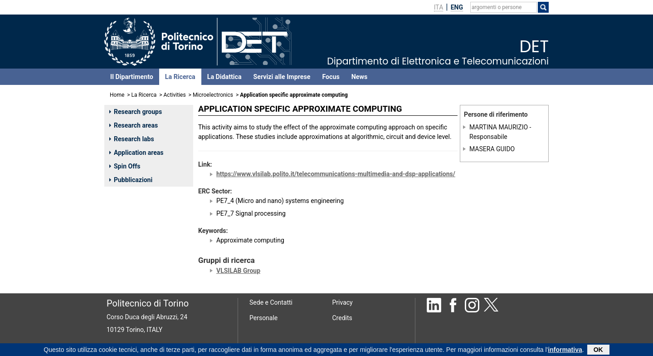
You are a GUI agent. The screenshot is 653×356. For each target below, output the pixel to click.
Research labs (131, 139)
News (359, 76)
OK (598, 350)
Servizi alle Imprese (282, 76)
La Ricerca (180, 76)
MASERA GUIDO (492, 149)
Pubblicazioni (130, 179)
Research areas (133, 125)
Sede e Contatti (270, 302)
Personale (263, 317)
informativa (565, 350)
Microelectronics (213, 95)
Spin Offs (124, 166)
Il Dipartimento (131, 76)
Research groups (135, 111)
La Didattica (224, 76)
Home (117, 95)
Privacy (342, 302)
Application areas (136, 152)
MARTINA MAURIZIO (498, 127)
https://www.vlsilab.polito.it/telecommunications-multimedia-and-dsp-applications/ (335, 174)
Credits (342, 317)
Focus (330, 76)
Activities (175, 95)
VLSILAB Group (238, 270)
